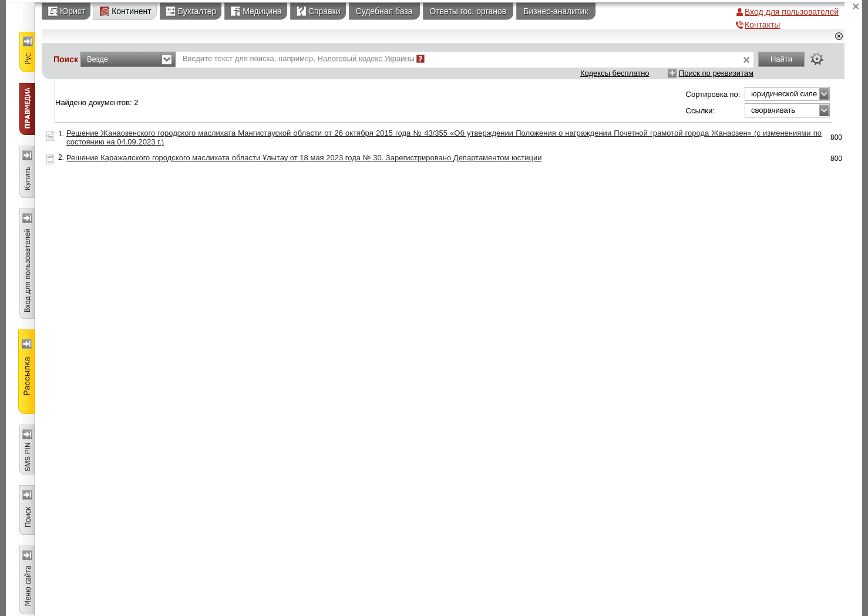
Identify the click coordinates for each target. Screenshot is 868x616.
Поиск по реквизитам (716, 73)
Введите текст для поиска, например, (299, 58)
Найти (781, 59)
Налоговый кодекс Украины (366, 58)
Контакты (762, 25)
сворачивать (773, 110)
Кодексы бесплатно (615, 73)
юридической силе (784, 93)
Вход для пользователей (792, 11)
